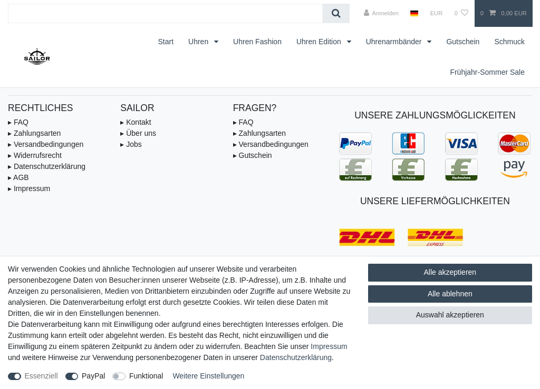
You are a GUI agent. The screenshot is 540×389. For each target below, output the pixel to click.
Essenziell (41, 376)
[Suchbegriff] (165, 13)
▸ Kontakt (135, 122)
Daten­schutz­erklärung (296, 357)
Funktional (146, 376)
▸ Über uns (138, 133)
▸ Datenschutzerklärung (46, 166)
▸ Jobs (130, 144)
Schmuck (509, 41)
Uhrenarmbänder (395, 41)
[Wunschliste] (461, 13)
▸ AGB (18, 177)
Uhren (199, 41)
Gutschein (462, 41)
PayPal (93, 376)
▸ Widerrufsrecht (35, 155)
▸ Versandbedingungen (45, 144)
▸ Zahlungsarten (34, 133)
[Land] (414, 13)
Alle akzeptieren (450, 272)
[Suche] (336, 13)
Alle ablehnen (450, 294)
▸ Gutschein (252, 155)
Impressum (329, 346)
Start (165, 41)
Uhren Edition (319, 41)
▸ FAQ (18, 122)
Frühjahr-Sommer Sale (487, 72)
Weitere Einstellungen (208, 376)
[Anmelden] (381, 13)
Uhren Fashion (257, 41)
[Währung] (436, 13)
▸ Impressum (29, 188)
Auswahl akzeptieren (450, 315)
